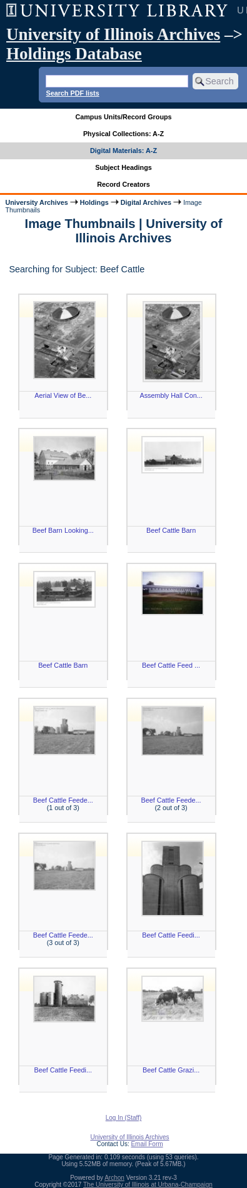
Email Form (147, 1144)
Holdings (94, 202)
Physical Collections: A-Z (123, 133)
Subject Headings (123, 167)
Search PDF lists (72, 93)
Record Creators (123, 184)
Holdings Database (74, 53)
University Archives (36, 202)
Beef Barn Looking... (63, 530)
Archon (114, 1177)
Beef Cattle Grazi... (171, 1070)
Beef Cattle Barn (171, 530)
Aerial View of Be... (62, 395)
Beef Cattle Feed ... (171, 665)
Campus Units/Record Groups (123, 117)
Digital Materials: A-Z (123, 150)
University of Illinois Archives (113, 34)
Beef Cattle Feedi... (170, 935)
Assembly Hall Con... (170, 395)
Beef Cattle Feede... (63, 800)
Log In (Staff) (124, 1117)
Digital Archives (146, 202)
